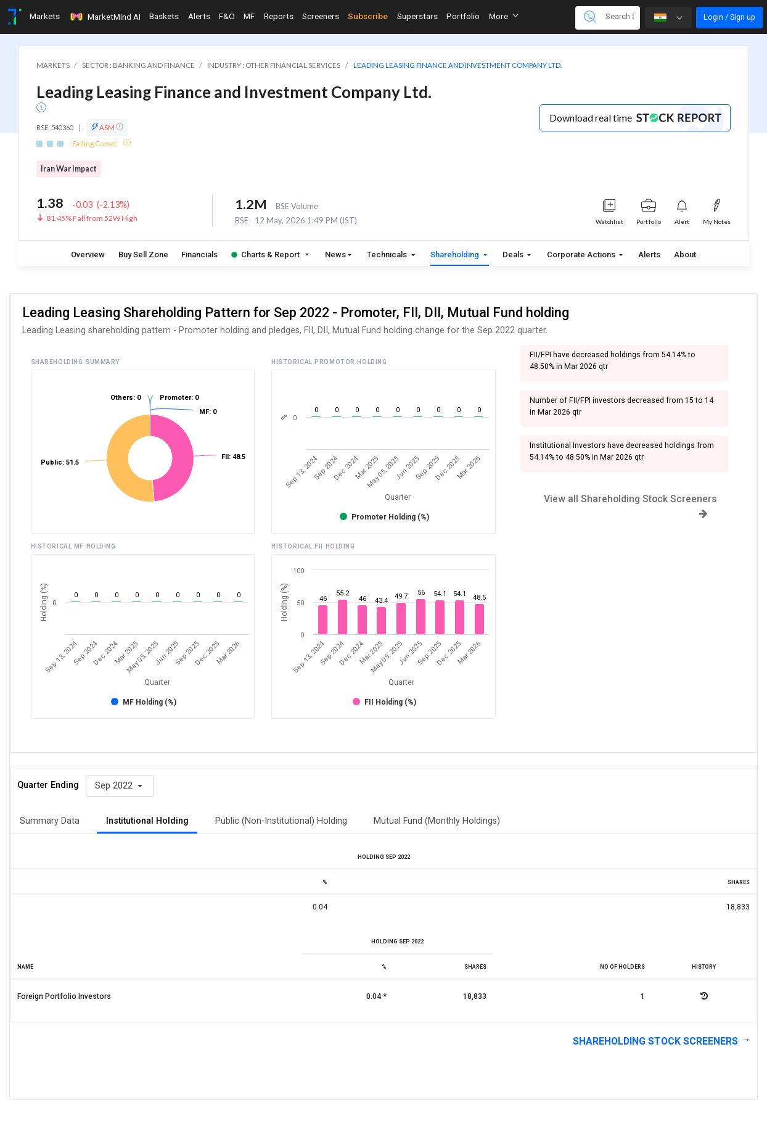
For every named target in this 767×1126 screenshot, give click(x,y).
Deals (513, 254)
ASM (107, 127)
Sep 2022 (115, 785)
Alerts (649, 254)
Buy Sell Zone (143, 254)
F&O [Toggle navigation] (227, 16)
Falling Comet (95, 143)
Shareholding (455, 254)
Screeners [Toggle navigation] (320, 16)
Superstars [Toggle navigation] (417, 16)
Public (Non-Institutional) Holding (281, 821)
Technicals (388, 254)
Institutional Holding (147, 821)
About (685, 254)
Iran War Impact (69, 168)
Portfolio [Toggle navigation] (463, 16)
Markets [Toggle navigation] (45, 16)
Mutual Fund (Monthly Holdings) (437, 821)
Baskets (164, 16)
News (335, 254)
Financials (199, 254)
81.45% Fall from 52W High (91, 218)
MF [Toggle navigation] (249, 16)
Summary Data (50, 821)
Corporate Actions (582, 254)
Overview (88, 254)
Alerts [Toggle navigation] (199, 16)
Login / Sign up (729, 17)
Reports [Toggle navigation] (278, 16)
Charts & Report (265, 254)
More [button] (504, 16)
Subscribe (368, 16)
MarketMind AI (105, 16)
